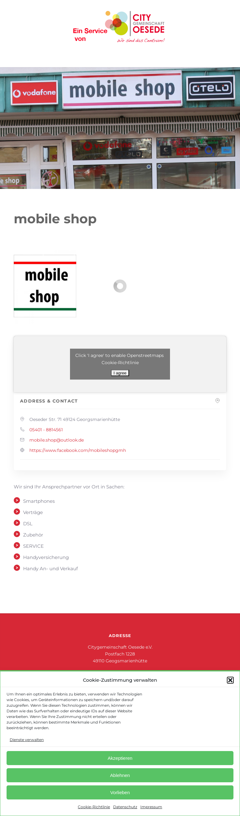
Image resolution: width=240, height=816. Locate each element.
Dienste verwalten (27, 739)
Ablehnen (120, 775)
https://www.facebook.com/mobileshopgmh (77, 450)
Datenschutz (125, 806)
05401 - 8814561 (46, 430)
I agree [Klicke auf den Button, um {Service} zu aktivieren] (120, 373)
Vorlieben (120, 792)
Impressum (151, 806)
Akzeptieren (120, 758)
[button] (230, 680)
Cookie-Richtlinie (94, 806)
